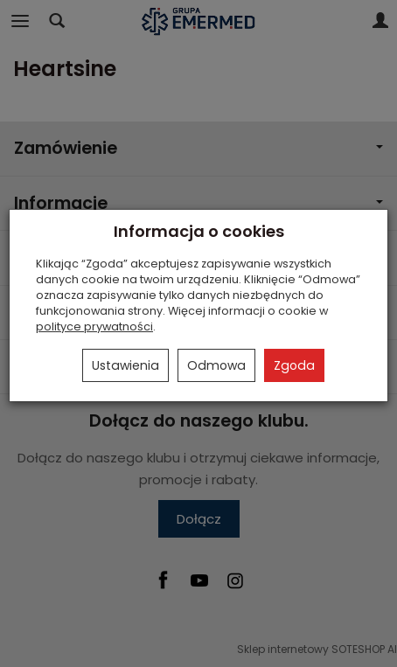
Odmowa (216, 365)
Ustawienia (125, 365)
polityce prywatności (94, 326)
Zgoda (294, 365)
